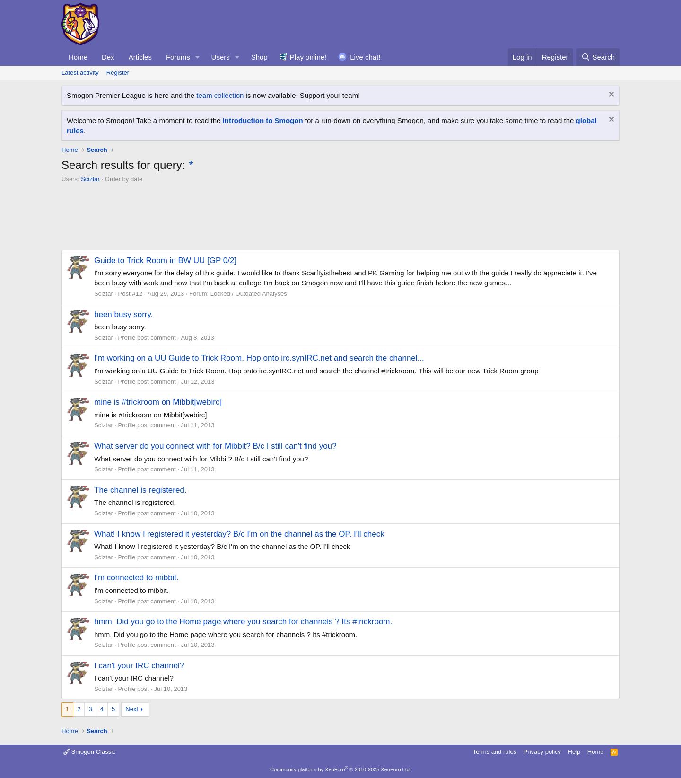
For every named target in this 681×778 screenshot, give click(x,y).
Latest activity (80, 72)
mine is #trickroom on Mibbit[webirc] (158, 402)
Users (220, 57)
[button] (197, 57)
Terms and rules (494, 751)
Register (117, 72)
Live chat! (365, 57)
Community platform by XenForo (340, 769)
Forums (178, 57)
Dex (108, 57)
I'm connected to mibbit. (136, 577)
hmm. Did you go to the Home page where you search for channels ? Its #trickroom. (243, 621)
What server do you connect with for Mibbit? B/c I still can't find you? (215, 446)
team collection (220, 95)
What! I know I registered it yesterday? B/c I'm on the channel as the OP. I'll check (239, 534)
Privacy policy (542, 751)
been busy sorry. (123, 314)
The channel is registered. (140, 490)
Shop (259, 57)
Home (78, 57)
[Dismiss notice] (610, 95)
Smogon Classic (89, 751)
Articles (140, 57)
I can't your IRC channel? (139, 665)
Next (131, 709)
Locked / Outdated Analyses (248, 293)
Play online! (308, 57)
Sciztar (90, 179)
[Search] (598, 57)
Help (574, 751)
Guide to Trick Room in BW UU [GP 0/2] (165, 260)
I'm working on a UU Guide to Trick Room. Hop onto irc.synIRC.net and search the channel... (259, 358)
